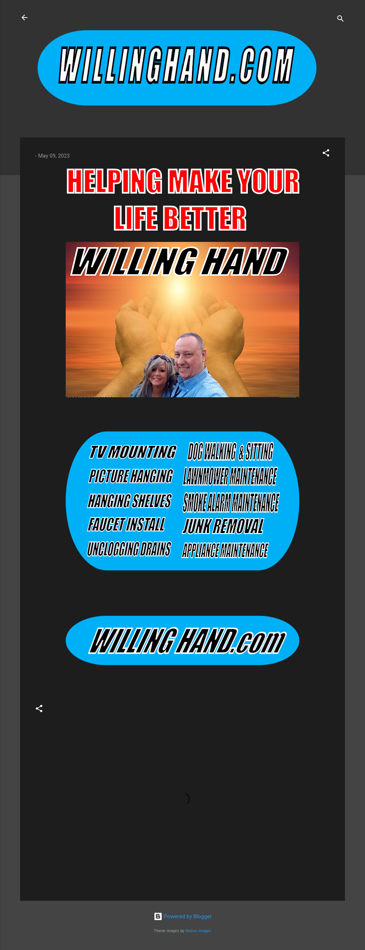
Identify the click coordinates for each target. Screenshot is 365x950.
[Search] (340, 20)
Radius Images (198, 930)
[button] (326, 154)
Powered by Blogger (183, 916)
